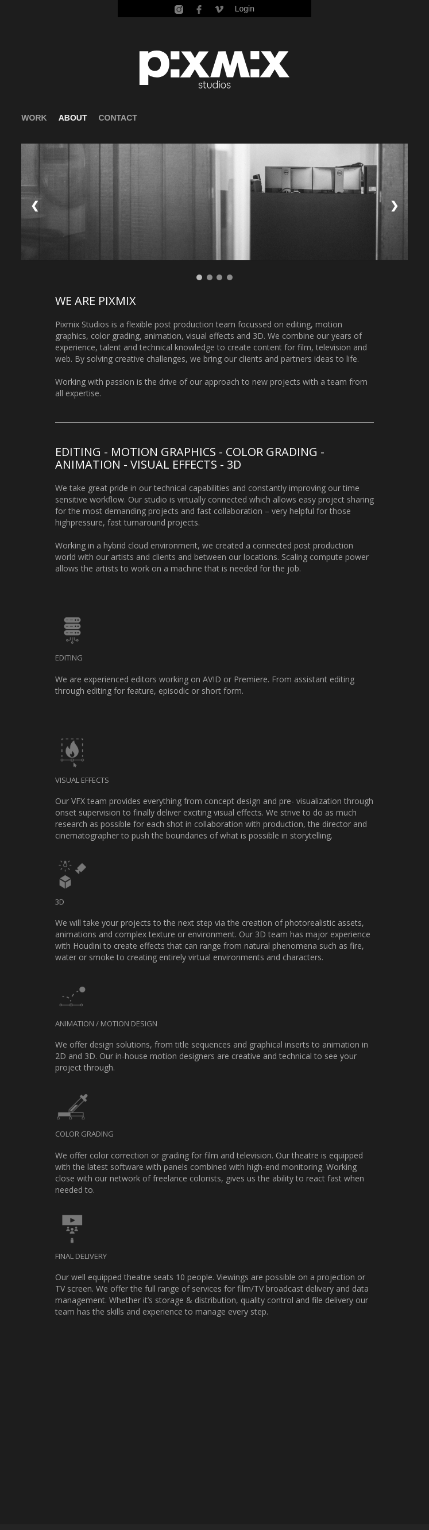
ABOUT (73, 117)
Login (244, 8)
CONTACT (117, 117)
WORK (34, 117)
